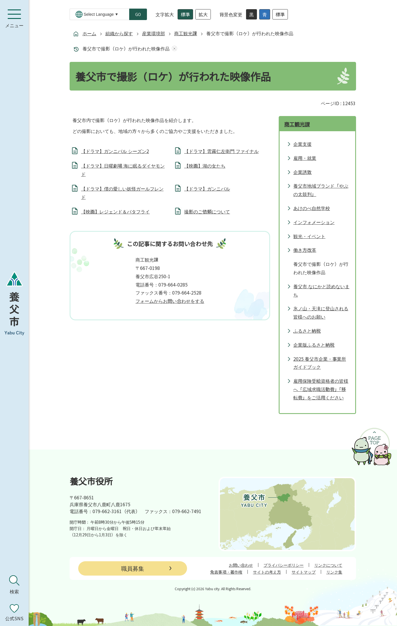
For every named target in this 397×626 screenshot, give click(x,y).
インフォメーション (314, 222)
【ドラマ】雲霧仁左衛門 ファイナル (221, 151)
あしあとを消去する (173, 48)
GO (138, 14)
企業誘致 (302, 171)
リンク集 (334, 572)
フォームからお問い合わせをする (169, 300)
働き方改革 (304, 249)
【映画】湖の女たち (204, 165)
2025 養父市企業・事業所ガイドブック (319, 362)
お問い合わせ (241, 565)
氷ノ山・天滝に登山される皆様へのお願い (320, 312)
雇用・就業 (304, 157)
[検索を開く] (14, 584)
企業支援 (302, 143)
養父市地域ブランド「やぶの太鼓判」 (320, 189)
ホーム (89, 33)
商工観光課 (185, 33)
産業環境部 (153, 33)
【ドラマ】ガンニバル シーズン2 (115, 151)
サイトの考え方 (267, 572)
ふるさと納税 (307, 330)
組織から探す (119, 33)
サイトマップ (304, 572)
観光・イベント (309, 236)
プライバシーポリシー (284, 565)
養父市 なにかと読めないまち (321, 290)
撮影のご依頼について (207, 211)
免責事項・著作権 (226, 572)
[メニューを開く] (14, 18)
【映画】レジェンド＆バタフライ (115, 211)
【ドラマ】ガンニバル (207, 188)
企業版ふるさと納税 (314, 344)
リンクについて (328, 565)
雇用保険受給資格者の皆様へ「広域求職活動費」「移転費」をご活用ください (320, 389)
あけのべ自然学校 (311, 208)
